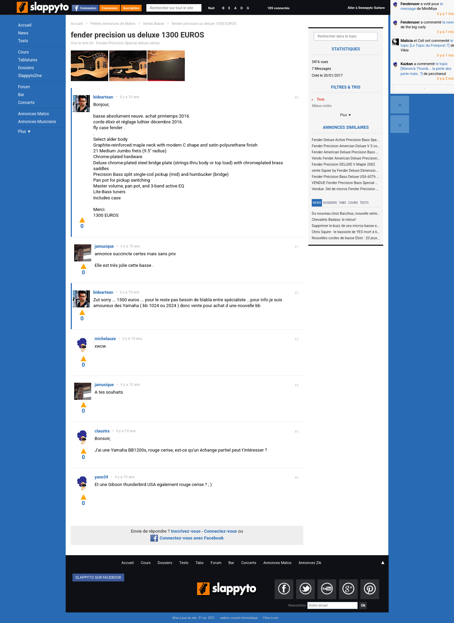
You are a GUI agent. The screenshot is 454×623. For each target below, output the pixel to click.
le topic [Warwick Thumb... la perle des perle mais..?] (426, 69)
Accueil (25, 25)
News (23, 33)
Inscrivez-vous (185, 531)
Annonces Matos (33, 113)
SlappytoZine (30, 75)
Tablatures (27, 60)
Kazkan (407, 64)
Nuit (211, 8)
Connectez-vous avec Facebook (187, 538)
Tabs (342, 202)
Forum (24, 87)
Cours (23, 52)
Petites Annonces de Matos (112, 23)
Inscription (131, 8)
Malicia (407, 41)
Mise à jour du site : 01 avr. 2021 (193, 618)
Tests (23, 41)
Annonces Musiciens (37, 121)
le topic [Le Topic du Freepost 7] (427, 43)
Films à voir (270, 618)
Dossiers (26, 67)
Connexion (88, 8)
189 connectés (278, 8)
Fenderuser (410, 4)
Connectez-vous (220, 531)
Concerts (26, 102)
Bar (21, 94)
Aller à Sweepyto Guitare (366, 8)
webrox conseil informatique (239, 618)
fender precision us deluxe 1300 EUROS (204, 23)
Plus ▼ (24, 131)
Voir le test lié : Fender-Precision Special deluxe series (115, 43)
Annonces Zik (309, 563)
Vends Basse (153, 23)
